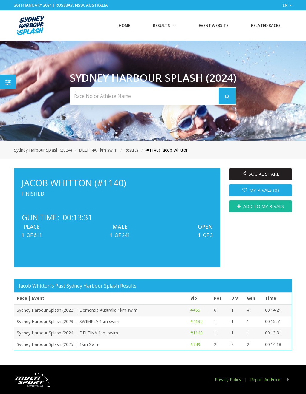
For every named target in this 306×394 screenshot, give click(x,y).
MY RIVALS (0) (260, 190)
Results (161, 25)
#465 (195, 310)
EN (287, 5)
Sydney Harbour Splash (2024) (43, 150)
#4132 (196, 321)
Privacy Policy (228, 379)
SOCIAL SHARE (261, 174)
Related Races (266, 25)
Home (124, 25)
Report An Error (265, 379)
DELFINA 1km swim (98, 150)
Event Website (213, 25)
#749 (195, 344)
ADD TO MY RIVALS (260, 206)
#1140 (196, 333)
